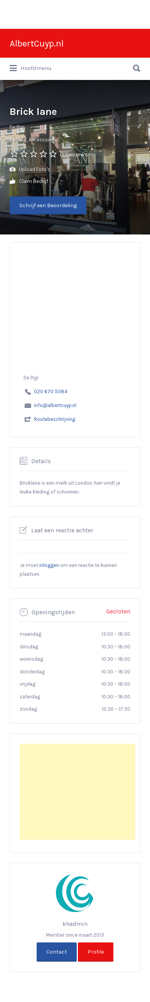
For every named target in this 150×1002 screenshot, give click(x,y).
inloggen (49, 565)
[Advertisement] (77, 792)
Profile (96, 952)
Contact (56, 952)
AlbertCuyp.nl (37, 43)
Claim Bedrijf (29, 181)
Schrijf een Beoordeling (48, 205)
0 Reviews (74, 154)
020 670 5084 (50, 391)
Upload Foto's (30, 169)
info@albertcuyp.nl (55, 405)
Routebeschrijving (54, 419)
